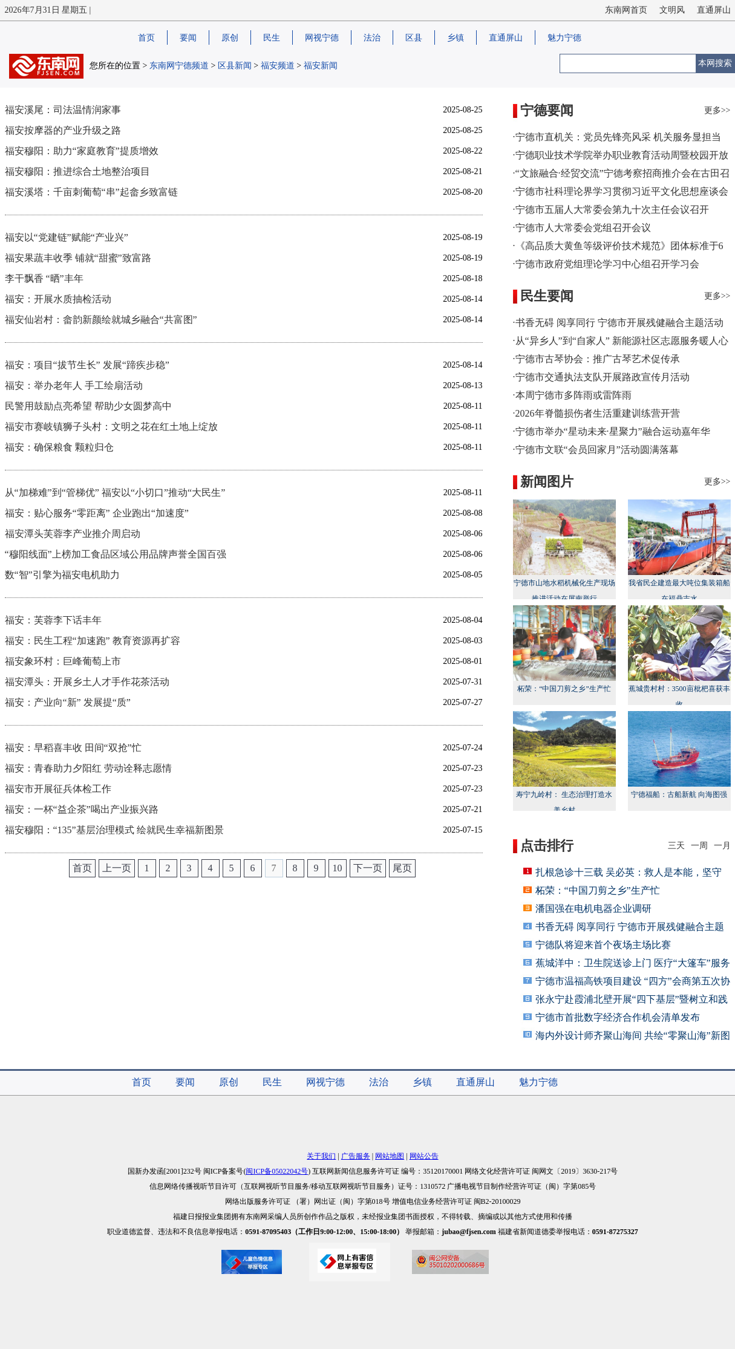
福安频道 (278, 65)
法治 (372, 37)
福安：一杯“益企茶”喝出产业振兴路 (81, 809)
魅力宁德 (564, 37)
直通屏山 (714, 10)
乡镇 (455, 37)
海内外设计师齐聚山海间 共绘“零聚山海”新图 (632, 1035)
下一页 (367, 868)
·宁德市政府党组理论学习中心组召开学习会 (606, 264)
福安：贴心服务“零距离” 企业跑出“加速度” (97, 513)
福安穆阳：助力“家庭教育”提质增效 (81, 151)
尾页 (402, 868)
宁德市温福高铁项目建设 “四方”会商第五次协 (632, 981)
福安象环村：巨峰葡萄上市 (63, 661)
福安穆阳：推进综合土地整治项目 (77, 171)
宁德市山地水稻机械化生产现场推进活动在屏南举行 (564, 551)
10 (337, 868)
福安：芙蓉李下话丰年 (53, 620)
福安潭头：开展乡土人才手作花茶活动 (87, 682)
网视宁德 (322, 37)
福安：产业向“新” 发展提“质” (68, 702)
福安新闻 (321, 65)
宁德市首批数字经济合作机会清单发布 (617, 1017)
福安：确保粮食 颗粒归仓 (59, 447)
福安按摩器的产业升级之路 (63, 130)
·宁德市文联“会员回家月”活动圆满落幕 (596, 449)
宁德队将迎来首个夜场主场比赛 (603, 945)
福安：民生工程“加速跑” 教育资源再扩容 (92, 640)
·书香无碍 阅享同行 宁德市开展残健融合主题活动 (618, 322)
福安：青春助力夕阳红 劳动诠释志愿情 (88, 768)
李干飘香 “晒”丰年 (44, 278)
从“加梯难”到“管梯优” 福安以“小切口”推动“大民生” (115, 492)
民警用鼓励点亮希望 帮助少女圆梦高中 (88, 406)
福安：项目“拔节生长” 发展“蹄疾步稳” (87, 365)
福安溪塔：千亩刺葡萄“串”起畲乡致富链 (91, 192)
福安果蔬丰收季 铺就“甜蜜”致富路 (78, 258)
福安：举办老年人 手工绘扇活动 (74, 385)
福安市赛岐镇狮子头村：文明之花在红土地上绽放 (111, 426)
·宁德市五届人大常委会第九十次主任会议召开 (611, 209)
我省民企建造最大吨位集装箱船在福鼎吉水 (679, 551)
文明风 (672, 10)
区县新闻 (235, 65)
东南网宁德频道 (179, 65)
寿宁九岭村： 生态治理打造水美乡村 (564, 762)
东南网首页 (626, 10)
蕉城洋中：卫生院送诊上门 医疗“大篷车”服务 (632, 963)
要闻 (188, 37)
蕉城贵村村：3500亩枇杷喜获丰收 (679, 657)
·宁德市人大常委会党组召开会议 (582, 228)
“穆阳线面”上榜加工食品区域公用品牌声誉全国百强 (115, 554)
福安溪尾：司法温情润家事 (63, 110)
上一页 (116, 868)
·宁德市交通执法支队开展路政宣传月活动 (601, 377)
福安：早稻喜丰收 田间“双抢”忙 (73, 748)
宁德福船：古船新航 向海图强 (679, 755)
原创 (229, 37)
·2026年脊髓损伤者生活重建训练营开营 (596, 413)
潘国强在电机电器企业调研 (593, 908)
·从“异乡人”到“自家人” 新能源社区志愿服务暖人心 (620, 341)
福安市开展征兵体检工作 (58, 789)
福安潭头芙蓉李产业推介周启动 (72, 533)
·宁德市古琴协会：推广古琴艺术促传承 (596, 359)
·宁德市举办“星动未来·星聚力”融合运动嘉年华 (611, 431)
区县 (413, 37)
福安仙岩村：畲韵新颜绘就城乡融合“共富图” (101, 319)
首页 (146, 37)
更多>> (717, 110)
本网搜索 (715, 63)
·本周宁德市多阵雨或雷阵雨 (572, 395)
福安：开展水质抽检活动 (58, 299)
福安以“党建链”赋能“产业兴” (66, 237)
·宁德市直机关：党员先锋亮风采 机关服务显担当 (617, 137)
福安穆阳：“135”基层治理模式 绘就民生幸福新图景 (114, 830)
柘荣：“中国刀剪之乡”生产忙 (564, 649)
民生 (271, 37)
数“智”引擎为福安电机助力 (62, 575)
